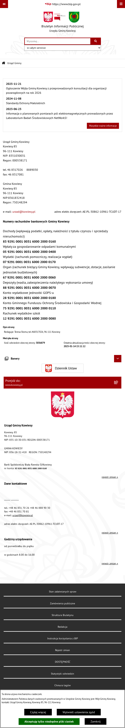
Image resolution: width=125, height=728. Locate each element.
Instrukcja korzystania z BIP (62, 638)
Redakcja (62, 626)
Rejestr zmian (62, 650)
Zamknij (96, 721)
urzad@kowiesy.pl (23, 211)
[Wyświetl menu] (121, 4)
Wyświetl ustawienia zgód (79, 712)
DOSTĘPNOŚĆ (62, 661)
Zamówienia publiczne (62, 603)
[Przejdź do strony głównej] (62, 23)
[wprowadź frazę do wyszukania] (57, 41)
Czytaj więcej (38, 712)
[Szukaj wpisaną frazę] (96, 41)
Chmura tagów (62, 685)
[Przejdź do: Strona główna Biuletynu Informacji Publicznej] (3, 63)
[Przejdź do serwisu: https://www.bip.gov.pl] (62, 4)
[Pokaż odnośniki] (4, 4)
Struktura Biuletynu (63, 615)
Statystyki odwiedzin (62, 673)
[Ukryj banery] (117, 358)
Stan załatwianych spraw (62, 591)
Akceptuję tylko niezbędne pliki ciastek (49, 721)
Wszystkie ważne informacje (103, 125)
